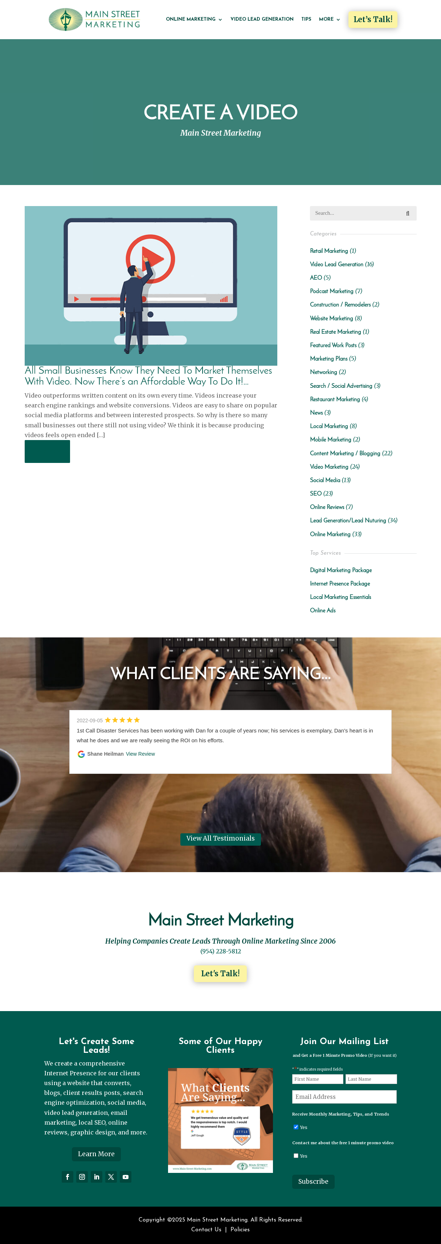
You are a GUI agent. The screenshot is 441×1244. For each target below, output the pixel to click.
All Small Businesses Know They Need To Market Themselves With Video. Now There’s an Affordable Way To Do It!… (148, 376)
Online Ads (322, 611)
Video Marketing (329, 467)
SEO (316, 494)
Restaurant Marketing (335, 400)
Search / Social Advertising (341, 386)
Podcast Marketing (332, 292)
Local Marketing (329, 427)
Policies (240, 1230)
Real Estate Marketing (335, 332)
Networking (323, 372)
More (326, 19)
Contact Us (206, 1230)
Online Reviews (327, 507)
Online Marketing (191, 19)
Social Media (325, 481)
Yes (303, 1127)
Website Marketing (331, 319)
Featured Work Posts (333, 346)
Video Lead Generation (262, 19)
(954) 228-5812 (220, 951)
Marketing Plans (328, 359)
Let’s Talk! (373, 19)
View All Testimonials (221, 838)
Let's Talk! (220, 973)
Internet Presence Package (340, 584)
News (316, 413)
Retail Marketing (329, 251)
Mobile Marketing (330, 440)
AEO (316, 278)
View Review (140, 754)
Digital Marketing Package (341, 571)
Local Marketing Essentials (340, 597)
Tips (306, 19)
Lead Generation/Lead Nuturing (348, 521)
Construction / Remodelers (340, 305)
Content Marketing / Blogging (345, 454)
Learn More (96, 1154)
